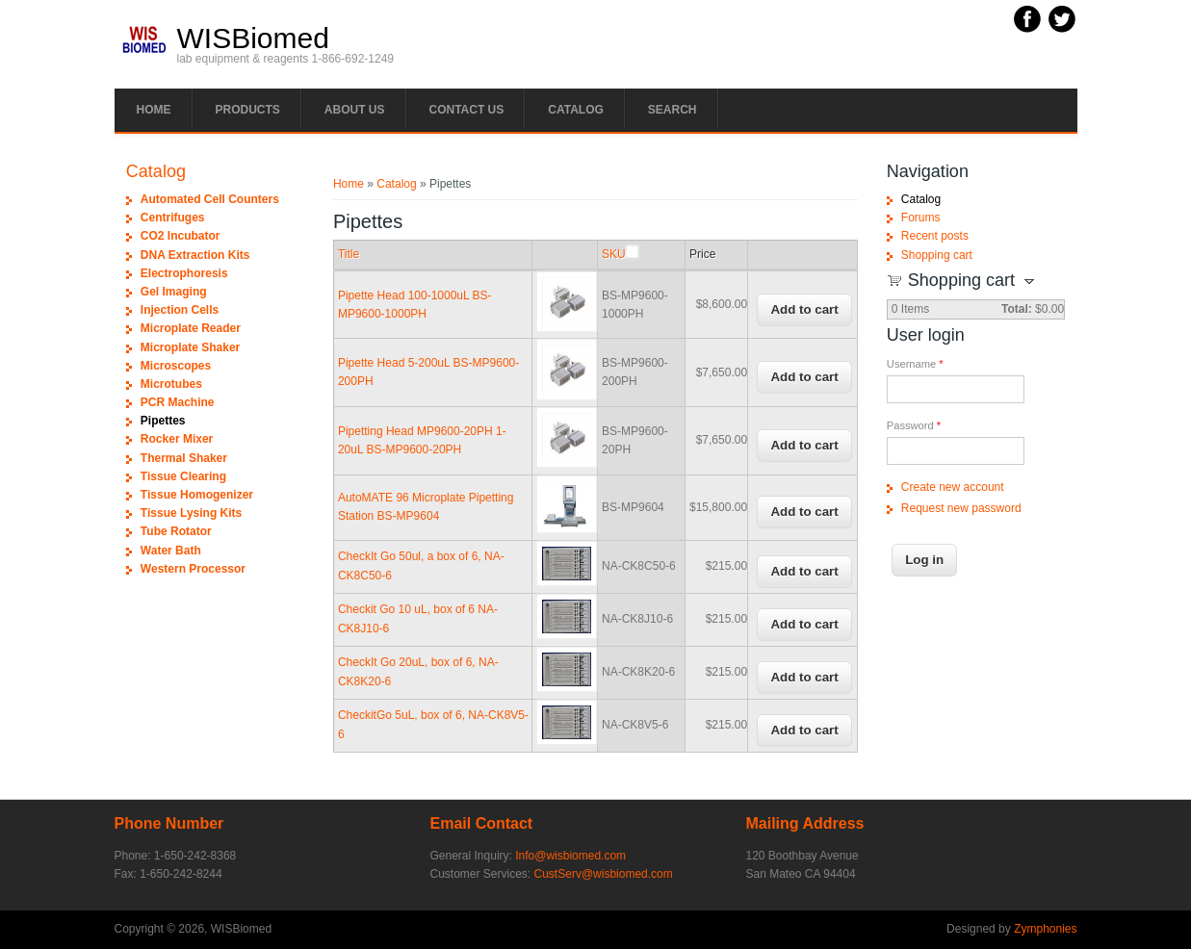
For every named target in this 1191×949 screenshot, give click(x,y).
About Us (354, 109)
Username (915, 364)
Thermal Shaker (184, 458)
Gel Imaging (174, 291)
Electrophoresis (184, 273)
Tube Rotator (176, 531)
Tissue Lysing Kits (191, 513)
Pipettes (163, 420)
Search (672, 109)
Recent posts (935, 236)
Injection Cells (180, 310)
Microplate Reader (191, 328)
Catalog (576, 109)
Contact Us (467, 109)
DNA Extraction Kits (195, 255)
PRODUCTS (248, 109)
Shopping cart (936, 255)
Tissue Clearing (183, 476)
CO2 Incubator (180, 236)
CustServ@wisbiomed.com (603, 874)
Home (154, 109)
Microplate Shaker (190, 347)
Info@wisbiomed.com (570, 855)
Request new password (961, 508)
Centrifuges (173, 217)
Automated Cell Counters (210, 199)
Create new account (952, 487)
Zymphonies (1045, 929)
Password (914, 425)
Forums (921, 217)
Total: (1016, 309)
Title (348, 254)
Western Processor (193, 569)
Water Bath (171, 550)
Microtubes (171, 384)
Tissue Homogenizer (197, 494)
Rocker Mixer (177, 439)
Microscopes (176, 365)
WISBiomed (253, 38)
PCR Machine (178, 402)
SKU (620, 254)
